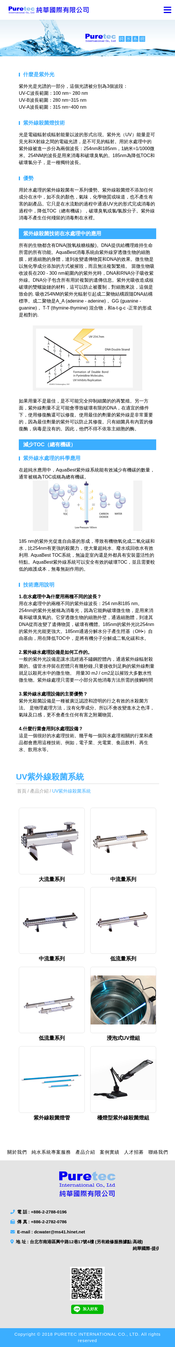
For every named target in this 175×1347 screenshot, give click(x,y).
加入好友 (85, 1309)
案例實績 (109, 1152)
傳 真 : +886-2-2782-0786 (38, 1221)
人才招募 (134, 1152)
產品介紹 (39, 791)
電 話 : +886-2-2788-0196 (38, 1211)
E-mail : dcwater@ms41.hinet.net (47, 1231)
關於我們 (17, 1152)
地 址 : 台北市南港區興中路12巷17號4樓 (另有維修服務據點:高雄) (84, 1245)
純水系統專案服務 (51, 1152)
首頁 (21, 791)
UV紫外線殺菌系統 (71, 791)
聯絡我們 (158, 1152)
